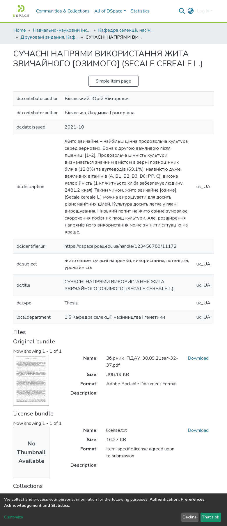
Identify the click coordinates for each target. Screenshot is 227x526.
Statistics (140, 11)
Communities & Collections (63, 11)
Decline (190, 517)
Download (198, 358)
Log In (203, 11)
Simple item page (113, 81)
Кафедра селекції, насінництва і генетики (127, 30)
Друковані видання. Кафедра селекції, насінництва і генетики (49, 37)
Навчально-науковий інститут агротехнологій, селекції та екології (62, 30)
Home (19, 30)
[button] (191, 11)
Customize (13, 517)
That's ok (210, 517)
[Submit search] (182, 11)
